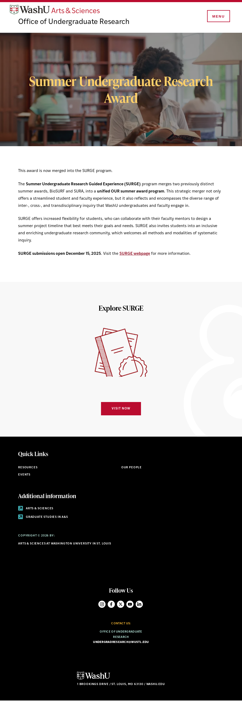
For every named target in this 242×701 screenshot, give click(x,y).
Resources (27, 467)
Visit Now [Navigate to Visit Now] (121, 409)
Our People (131, 467)
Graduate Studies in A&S (43, 517)
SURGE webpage (134, 254)
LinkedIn (139, 604)
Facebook (111, 604)
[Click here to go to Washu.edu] (93, 679)
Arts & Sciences (35, 508)
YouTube (130, 604)
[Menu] (218, 16)
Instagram (102, 604)
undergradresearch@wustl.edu (121, 642)
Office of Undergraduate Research (74, 22)
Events (24, 475)
